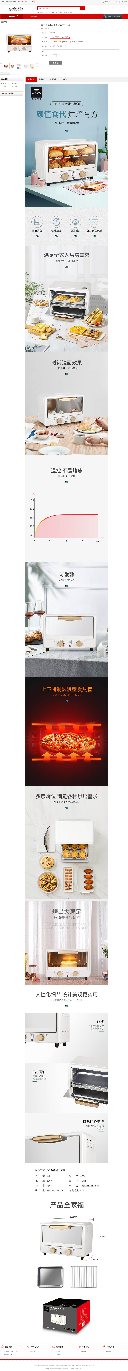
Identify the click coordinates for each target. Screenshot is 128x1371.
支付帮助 (64, 79)
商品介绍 (31, 79)
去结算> (117, 17)
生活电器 (4, 86)
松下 (57, 12)
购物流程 (109, 1351)
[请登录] (32, 2)
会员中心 (115, 2)
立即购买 (83, 1351)
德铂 (65, 12)
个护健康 (14, 86)
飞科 (61, 12)
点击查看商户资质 (55, 46)
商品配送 (57, 1351)
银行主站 (124, 2)
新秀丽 (52, 12)
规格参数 (42, 79)
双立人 (47, 12)
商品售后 (57, 1354)
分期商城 (34, 16)
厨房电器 (14, 83)
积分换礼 (13, 16)
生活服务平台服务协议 (10, 1351)
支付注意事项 (8, 1354)
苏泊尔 (70, 12)
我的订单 (107, 2)
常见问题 (53, 79)
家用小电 (4, 83)
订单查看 (32, 1351)
